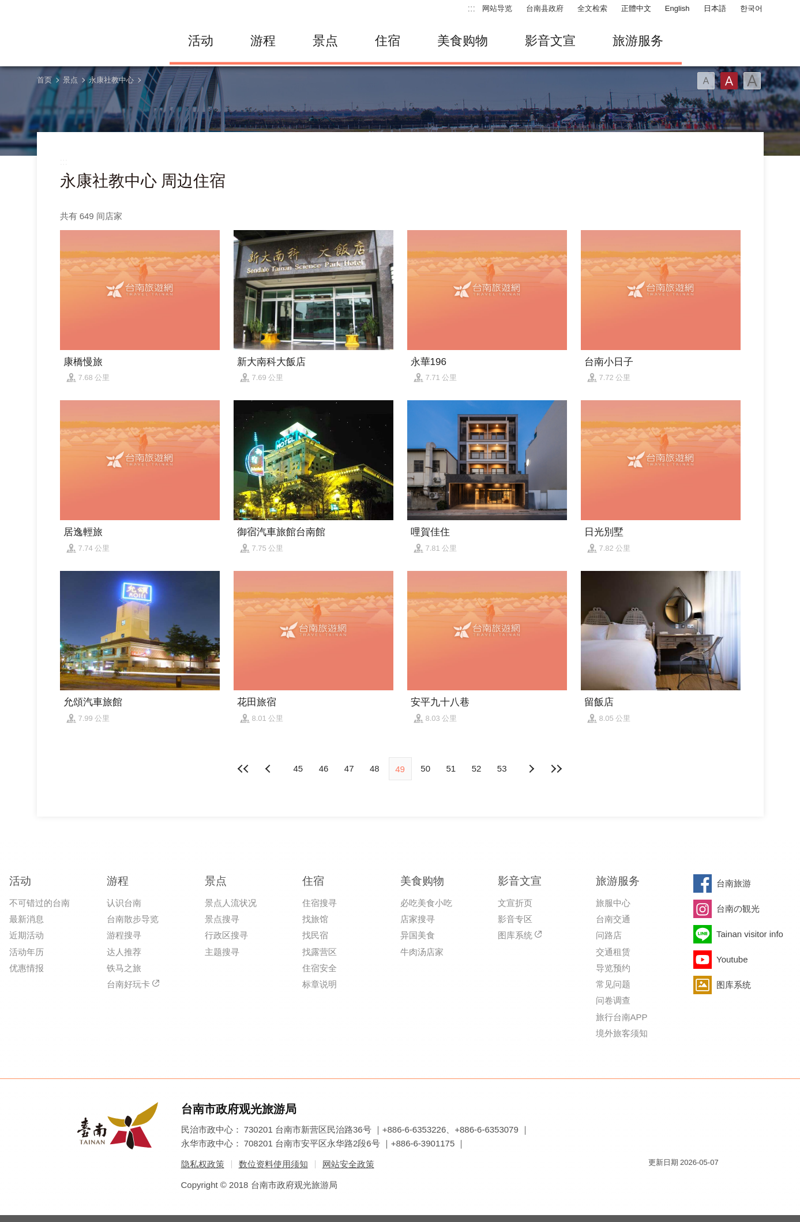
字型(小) (706, 80)
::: (471, 8)
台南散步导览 (133, 919)
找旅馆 (315, 919)
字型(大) (752, 80)
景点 (325, 40)
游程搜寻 (124, 935)
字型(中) (729, 80)
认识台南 (124, 903)
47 (349, 768)
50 (425, 768)
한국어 (751, 8)
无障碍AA (698, 1183)
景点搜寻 (222, 919)
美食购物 (462, 40)
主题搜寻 (222, 952)
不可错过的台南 (39, 903)
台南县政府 (545, 8)
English (677, 8)
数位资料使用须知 (273, 1164)
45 (298, 768)
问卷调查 (613, 1000)
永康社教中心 (111, 80)
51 (451, 768)
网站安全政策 (348, 1164)
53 (502, 768)
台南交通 (613, 919)
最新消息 (26, 919)
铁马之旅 (124, 968)
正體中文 (636, 8)
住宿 (387, 40)
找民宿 (315, 935)
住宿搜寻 (319, 903)
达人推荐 (124, 952)
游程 (263, 40)
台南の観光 (738, 908)
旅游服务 (638, 40)
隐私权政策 (202, 1164)
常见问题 (613, 984)
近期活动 (26, 935)
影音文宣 (550, 40)
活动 (200, 40)
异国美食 (417, 935)
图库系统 (515, 935)
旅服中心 (613, 903)
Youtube (732, 959)
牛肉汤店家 (422, 952)
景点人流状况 (231, 903)
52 (477, 768)
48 (375, 768)
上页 (530, 768)
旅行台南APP (622, 1017)
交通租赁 (613, 952)
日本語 (715, 8)
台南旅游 (733, 883)
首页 (44, 80)
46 (324, 768)
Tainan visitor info (749, 934)
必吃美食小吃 (426, 903)
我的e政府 (657, 1183)
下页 (269, 768)
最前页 (244, 768)
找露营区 (319, 952)
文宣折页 (515, 903)
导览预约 (613, 968)
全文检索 (592, 8)
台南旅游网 (94, 41)
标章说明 (319, 984)
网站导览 (497, 8)
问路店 (609, 935)
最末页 (556, 768)
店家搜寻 (417, 919)
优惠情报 (26, 968)
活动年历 (26, 952)
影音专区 (515, 919)
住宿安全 (319, 968)
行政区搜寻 (226, 935)
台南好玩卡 (128, 984)
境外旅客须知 (622, 1033)
